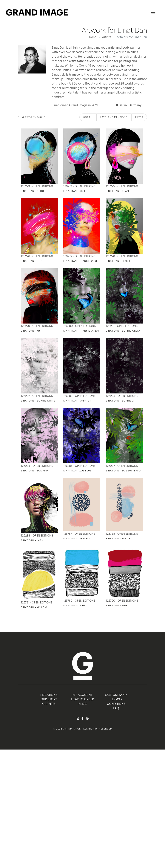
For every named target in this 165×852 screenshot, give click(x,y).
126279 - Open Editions (37, 326)
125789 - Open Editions (79, 600)
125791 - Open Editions (36, 602)
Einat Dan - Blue (74, 605)
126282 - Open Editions (37, 396)
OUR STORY (49, 699)
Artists (106, 37)
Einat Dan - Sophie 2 (120, 401)
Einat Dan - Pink (117, 605)
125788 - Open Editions (122, 533)
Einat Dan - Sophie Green (123, 331)
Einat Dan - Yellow (34, 607)
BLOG (82, 703)
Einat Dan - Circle (33, 191)
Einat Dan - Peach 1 (76, 538)
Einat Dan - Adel (74, 191)
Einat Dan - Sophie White (38, 401)
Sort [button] (87, 117)
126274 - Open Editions (79, 186)
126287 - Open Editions (122, 466)
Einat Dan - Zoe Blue (77, 471)
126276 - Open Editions (37, 256)
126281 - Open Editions (122, 326)
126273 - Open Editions (37, 186)
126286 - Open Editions (79, 466)
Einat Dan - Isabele (119, 261)
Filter (139, 117)
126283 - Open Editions (79, 396)
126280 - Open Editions (79, 326)
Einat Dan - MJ (30, 331)
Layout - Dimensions (113, 117)
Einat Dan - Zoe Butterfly (124, 471)
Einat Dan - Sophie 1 (77, 401)
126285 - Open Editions (37, 466)
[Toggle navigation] (153, 12)
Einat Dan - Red (31, 261)
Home (92, 37)
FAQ (116, 708)
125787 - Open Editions (79, 533)
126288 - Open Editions (37, 535)
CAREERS (48, 703)
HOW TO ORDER (82, 699)
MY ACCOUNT (82, 694)
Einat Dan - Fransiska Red (81, 261)
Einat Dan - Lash (32, 540)
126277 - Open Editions (79, 256)
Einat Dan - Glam (117, 191)
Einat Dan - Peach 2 (119, 538)
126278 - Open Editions (122, 256)
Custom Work (116, 694)
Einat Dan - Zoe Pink (35, 471)
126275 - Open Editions (122, 186)
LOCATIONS (49, 694)
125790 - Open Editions (122, 600)
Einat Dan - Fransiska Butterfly (85, 331)
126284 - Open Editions (122, 396)
